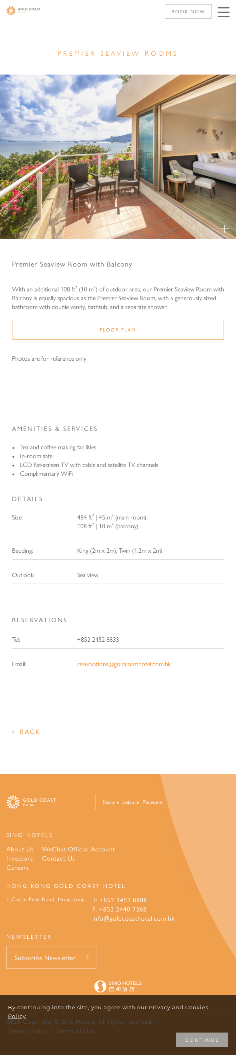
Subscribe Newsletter (45, 957)
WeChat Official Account (78, 848)
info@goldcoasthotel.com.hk (133, 918)
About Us (20, 848)
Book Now (188, 11)
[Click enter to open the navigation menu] (224, 12)
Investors (19, 858)
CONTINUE (202, 1039)
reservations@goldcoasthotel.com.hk (124, 663)
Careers (17, 867)
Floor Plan (118, 329)
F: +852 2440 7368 (119, 909)
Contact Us (58, 858)
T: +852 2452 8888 (119, 899)
